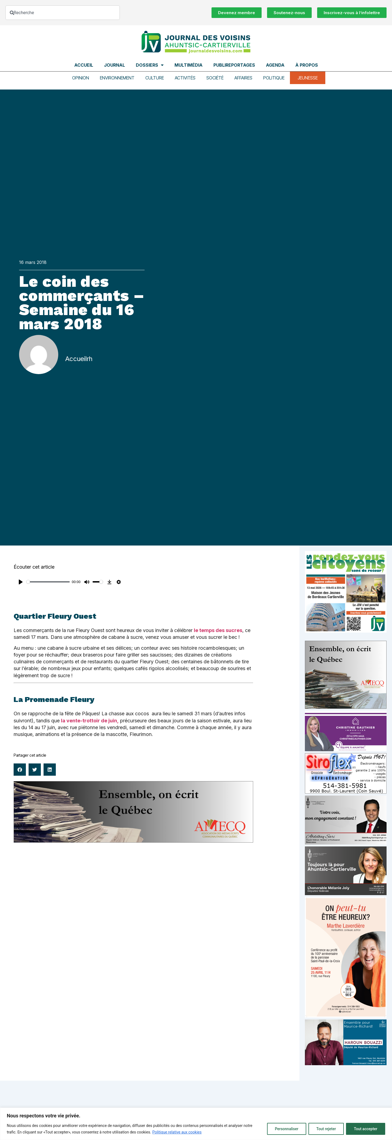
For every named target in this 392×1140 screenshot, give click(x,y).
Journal (114, 65)
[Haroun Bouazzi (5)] (346, 1063)
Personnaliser (286, 1129)
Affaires (243, 78)
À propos (306, 65)
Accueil (83, 65)
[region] (196, 1124)
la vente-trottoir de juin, (90, 720)
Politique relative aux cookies (177, 1132)
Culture (154, 78)
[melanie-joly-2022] (346, 893)
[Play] (20, 582)
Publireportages (234, 65)
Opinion (80, 78)
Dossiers (150, 65)
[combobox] (62, 12)
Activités (185, 78)
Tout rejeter (326, 1129)
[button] (20, 769)
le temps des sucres (218, 630)
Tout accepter (365, 1129)
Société (214, 78)
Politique (273, 78)
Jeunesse (308, 78)
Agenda (275, 65)
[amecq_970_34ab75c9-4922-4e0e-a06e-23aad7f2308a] (133, 841)
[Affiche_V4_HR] (346, 1016)
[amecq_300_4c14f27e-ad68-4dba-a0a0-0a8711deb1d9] (346, 707)
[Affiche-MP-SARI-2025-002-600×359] (346, 843)
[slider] (48, 581)
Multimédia (188, 65)
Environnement (117, 78)
